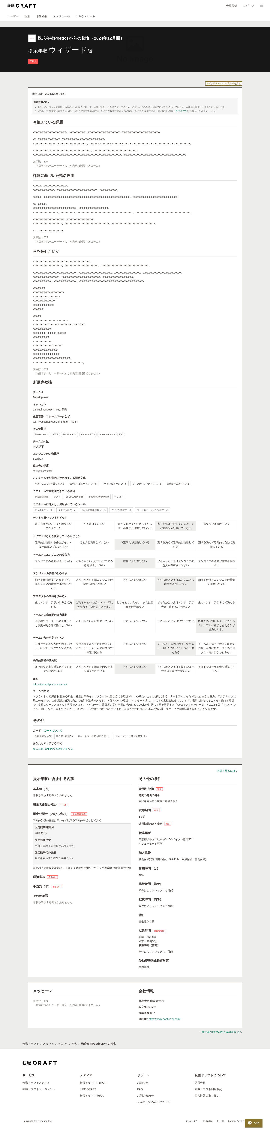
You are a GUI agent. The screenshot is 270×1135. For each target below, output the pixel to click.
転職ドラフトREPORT (94, 1082)
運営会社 (200, 1082)
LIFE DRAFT (88, 1089)
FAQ (140, 1089)
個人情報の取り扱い (207, 1095)
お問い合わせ (145, 1095)
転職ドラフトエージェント (39, 1089)
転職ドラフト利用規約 (208, 1089)
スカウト (48, 1043)
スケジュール (61, 16)
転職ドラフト (30, 1043)
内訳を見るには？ (227, 770)
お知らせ (142, 1082)
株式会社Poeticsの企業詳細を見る (223, 83)
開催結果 (41, 16)
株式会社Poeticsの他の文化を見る (53, 748)
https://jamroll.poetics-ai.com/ (50, 684)
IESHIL (220, 1121)
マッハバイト (192, 1121)
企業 (27, 16)
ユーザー (13, 16)
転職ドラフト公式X (92, 1095)
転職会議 (208, 1121)
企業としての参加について (153, 1101)
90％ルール (181, 110)
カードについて (53, 730)
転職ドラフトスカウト (36, 1082)
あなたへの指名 (67, 1043)
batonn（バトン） (238, 1121)
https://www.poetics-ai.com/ (164, 1019)
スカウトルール (85, 16)
